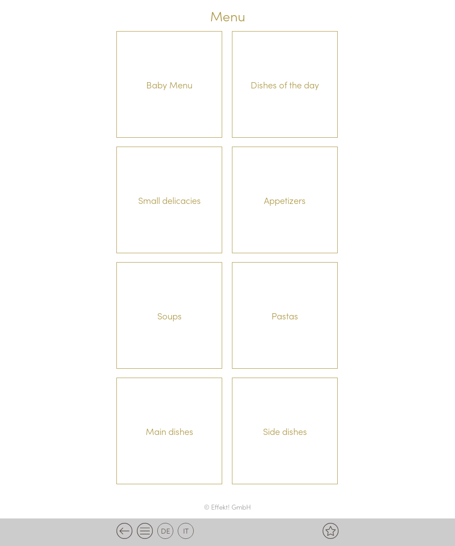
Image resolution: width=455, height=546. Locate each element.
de (165, 530)
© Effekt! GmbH (227, 506)
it (186, 530)
